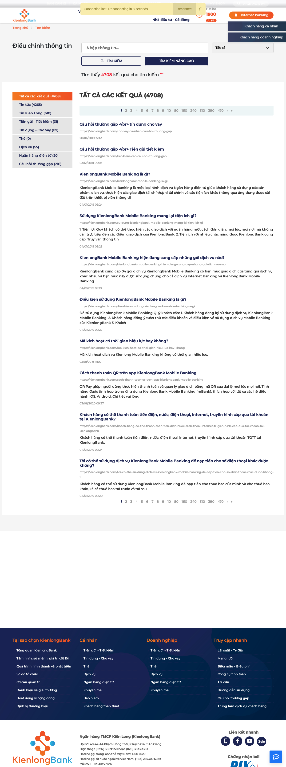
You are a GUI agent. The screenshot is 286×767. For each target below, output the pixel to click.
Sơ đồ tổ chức (27, 674)
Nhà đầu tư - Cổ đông (172, 15)
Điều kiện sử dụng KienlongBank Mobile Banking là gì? (132, 299)
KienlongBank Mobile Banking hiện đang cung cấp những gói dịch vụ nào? (151, 258)
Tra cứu (223, 682)
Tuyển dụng (101, 15)
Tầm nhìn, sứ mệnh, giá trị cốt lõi (42, 658)
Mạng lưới (225, 658)
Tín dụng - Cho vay (98, 658)
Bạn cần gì (56, 3)
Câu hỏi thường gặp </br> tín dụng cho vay (120, 124)
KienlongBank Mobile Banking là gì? (114, 174)
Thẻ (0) (25, 138)
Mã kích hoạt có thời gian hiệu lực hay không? (123, 341)
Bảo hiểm (91, 698)
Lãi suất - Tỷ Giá (230, 650)
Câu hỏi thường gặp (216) (40, 164)
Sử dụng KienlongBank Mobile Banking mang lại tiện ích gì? (137, 216)
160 (184, 110)
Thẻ (86, 666)
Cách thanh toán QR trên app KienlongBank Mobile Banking (137, 373)
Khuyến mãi (125, 15)
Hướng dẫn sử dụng (234, 690)
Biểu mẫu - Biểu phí (234, 666)
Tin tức (145, 15)
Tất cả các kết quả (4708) (40, 96)
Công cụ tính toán (232, 674)
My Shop (217, 3)
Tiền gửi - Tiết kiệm (98, 650)
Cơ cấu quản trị (28, 682)
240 (193, 110)
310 (202, 110)
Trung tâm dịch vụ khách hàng (242, 706)
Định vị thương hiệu (32, 706)
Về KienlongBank (74, 15)
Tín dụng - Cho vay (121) (38, 130)
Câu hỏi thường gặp (233, 698)
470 (220, 110)
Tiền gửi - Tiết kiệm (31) (38, 122)
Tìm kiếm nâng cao (176, 61)
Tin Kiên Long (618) (35, 113)
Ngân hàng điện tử (98, 682)
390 (211, 110)
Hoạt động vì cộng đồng (35, 698)
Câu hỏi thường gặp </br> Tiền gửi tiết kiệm (121, 149)
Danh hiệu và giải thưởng (36, 690)
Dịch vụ (89, 674)
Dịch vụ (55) (29, 147)
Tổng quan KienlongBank (36, 650)
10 (169, 110)
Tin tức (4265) (30, 105)
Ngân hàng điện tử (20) (39, 155)
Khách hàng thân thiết (101, 706)
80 (176, 110)
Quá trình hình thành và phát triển (43, 666)
